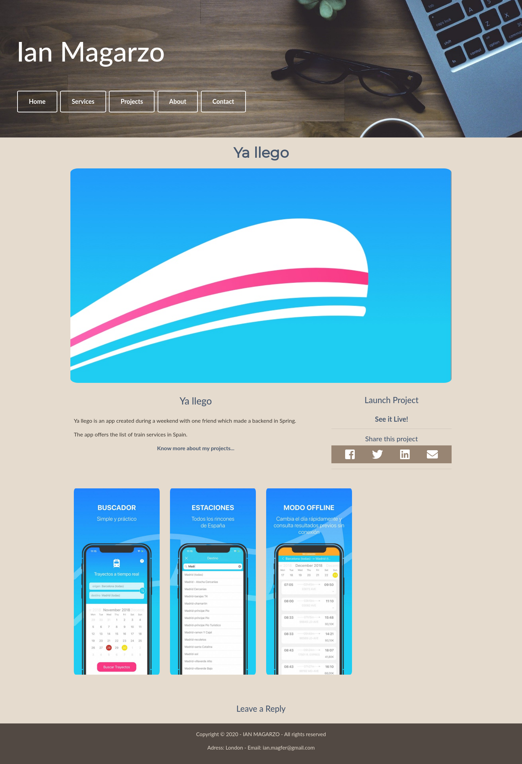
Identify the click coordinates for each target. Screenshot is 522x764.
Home (37, 101)
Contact (223, 101)
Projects (132, 101)
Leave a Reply (261, 708)
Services (83, 101)
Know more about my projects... (195, 448)
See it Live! (391, 419)
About (177, 101)
